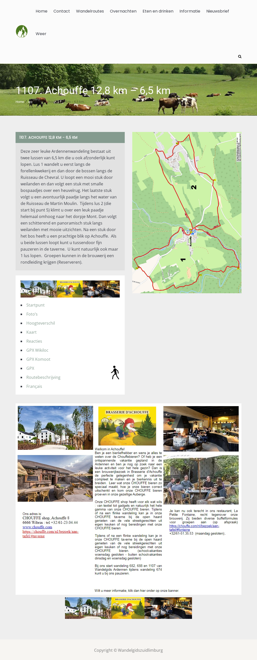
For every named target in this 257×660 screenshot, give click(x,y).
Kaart (31, 331)
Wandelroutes (90, 11)
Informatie (189, 11)
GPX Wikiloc (37, 349)
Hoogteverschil (40, 322)
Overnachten (123, 11)
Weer (41, 34)
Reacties (34, 340)
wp (30, 101)
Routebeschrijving (43, 376)
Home (41, 11)
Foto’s (32, 313)
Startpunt (35, 304)
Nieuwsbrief (217, 11)
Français (34, 385)
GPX (30, 367)
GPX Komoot (38, 358)
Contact (61, 11)
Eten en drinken (158, 11)
